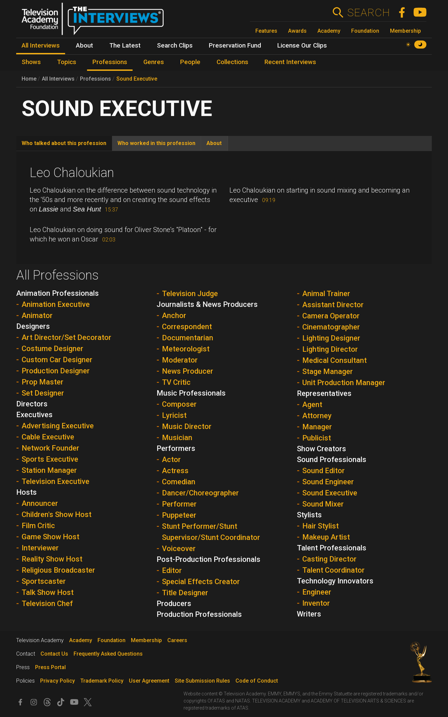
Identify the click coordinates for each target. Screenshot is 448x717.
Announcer (40, 503)
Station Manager (49, 470)
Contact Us (54, 654)
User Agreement (149, 681)
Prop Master (42, 382)
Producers (174, 603)
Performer (179, 504)
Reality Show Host (52, 559)
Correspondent (187, 326)
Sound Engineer (328, 482)
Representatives (324, 393)
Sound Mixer (323, 504)
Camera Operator (331, 316)
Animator (37, 315)
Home (29, 79)
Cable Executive (48, 437)
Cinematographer (331, 327)
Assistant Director (333, 304)
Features (266, 31)
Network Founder (50, 448)
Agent (312, 404)
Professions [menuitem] (109, 62)
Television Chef (47, 603)
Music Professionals (191, 393)
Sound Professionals (331, 459)
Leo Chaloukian (72, 172)
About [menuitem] (84, 45)
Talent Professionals (331, 548)
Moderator (180, 360)
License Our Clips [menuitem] (302, 45)
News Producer (187, 371)
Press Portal (50, 667)
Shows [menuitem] (31, 62)
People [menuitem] (190, 62)
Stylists (309, 515)
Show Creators (321, 448)
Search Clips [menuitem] (175, 45)
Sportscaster (44, 581)
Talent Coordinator (333, 570)
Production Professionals (199, 614)
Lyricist (174, 415)
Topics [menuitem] (66, 62)
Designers (33, 326)
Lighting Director (330, 349)
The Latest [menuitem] (125, 45)
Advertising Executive (58, 426)
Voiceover (179, 548)
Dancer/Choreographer (200, 493)
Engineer (316, 592)
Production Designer (56, 371)
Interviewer (40, 548)
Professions (95, 79)
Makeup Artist (326, 537)
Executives (34, 414)
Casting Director (329, 559)
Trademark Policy (101, 681)
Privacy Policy (57, 681)
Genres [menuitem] (153, 62)
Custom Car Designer (57, 359)
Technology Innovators (335, 581)
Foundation (365, 31)
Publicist (316, 438)
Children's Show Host (56, 514)
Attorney (317, 415)
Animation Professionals (57, 293)
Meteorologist (185, 349)
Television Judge (190, 293)
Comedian (178, 482)
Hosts (26, 492)
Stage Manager (327, 371)
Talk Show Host (48, 592)
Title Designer (185, 593)
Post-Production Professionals (208, 559)
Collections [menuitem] (232, 62)
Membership (405, 31)
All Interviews (58, 79)
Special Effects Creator (201, 581)
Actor (171, 459)
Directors (32, 404)
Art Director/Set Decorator (66, 337)
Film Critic (38, 525)
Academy (328, 31)
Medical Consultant (334, 360)
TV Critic (176, 382)
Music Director (187, 426)
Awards (297, 31)
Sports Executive (50, 459)
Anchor (174, 315)
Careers (177, 640)
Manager (317, 427)
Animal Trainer (326, 293)
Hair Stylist (320, 526)
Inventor (316, 603)
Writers (309, 614)
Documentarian (187, 338)
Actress (175, 470)
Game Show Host (50, 537)
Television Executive (55, 481)
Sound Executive (136, 79)
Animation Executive (56, 304)
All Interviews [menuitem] (41, 45)
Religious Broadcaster (58, 570)
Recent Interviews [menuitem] (290, 62)
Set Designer (43, 393)
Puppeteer (179, 515)
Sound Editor (323, 470)
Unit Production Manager (343, 382)
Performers (176, 448)
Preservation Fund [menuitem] (235, 45)
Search (368, 12)
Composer (179, 404)
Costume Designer (52, 348)
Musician (177, 437)
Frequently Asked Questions (108, 654)
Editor (172, 570)
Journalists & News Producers (207, 304)
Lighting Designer (331, 338)
